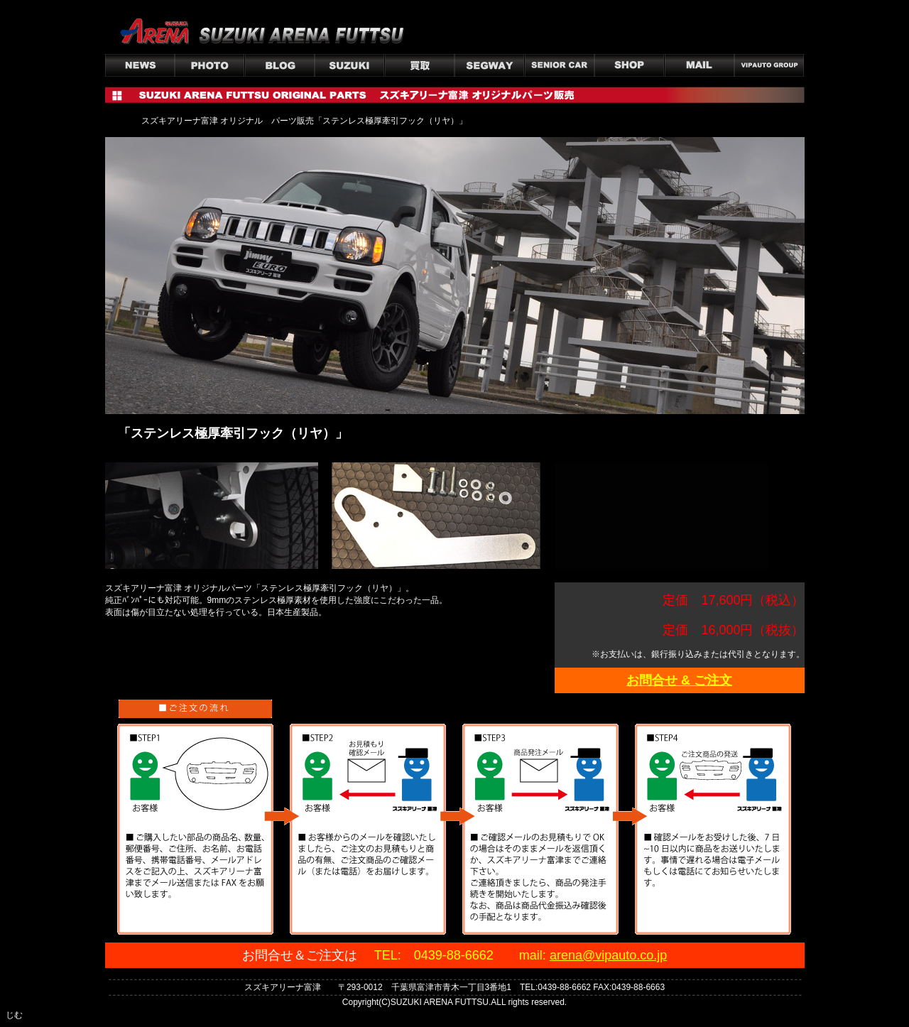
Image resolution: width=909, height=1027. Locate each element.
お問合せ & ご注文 (679, 680)
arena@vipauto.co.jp (608, 955)
